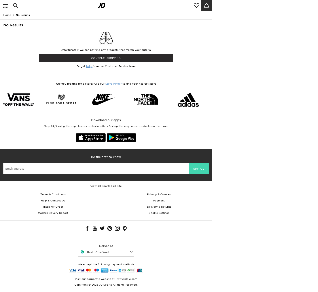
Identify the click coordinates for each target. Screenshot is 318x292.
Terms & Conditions (53, 194)
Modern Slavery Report (53, 212)
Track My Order (53, 206)
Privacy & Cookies (159, 194)
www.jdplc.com (126, 279)
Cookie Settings (159, 212)
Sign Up (198, 168)
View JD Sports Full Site (106, 186)
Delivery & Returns (159, 206)
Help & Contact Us (53, 200)
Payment (159, 200)
